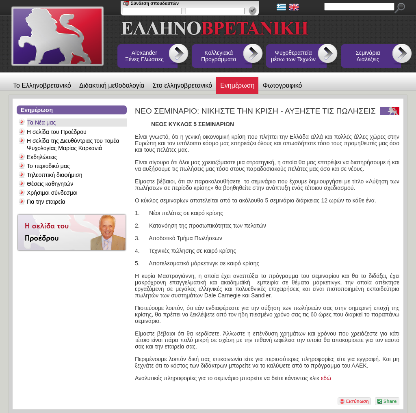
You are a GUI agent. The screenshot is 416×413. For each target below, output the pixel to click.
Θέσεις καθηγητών (50, 184)
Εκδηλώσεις (42, 157)
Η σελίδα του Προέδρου (57, 132)
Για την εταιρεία (46, 201)
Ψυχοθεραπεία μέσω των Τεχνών (293, 55)
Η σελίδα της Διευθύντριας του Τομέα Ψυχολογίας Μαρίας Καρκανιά (73, 144)
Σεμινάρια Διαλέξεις (367, 55)
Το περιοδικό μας (48, 166)
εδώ (326, 378)
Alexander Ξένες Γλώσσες (144, 55)
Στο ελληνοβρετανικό (182, 85)
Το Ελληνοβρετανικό (42, 85)
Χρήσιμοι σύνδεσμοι (52, 192)
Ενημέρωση (237, 85)
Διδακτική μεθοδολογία (112, 85)
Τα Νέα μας (41, 122)
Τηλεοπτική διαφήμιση (54, 175)
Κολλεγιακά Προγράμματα (218, 55)
